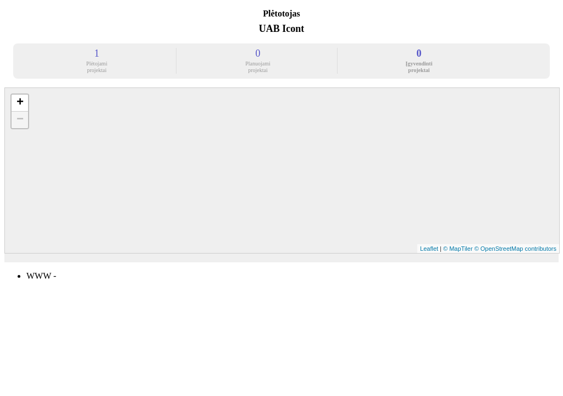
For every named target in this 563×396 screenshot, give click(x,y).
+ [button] (20, 103)
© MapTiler (458, 248)
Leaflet (429, 248)
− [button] (20, 120)
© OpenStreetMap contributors (515, 248)
